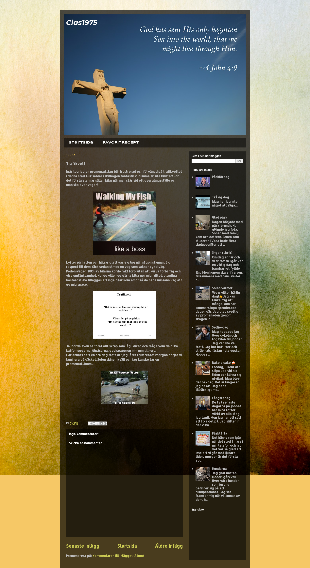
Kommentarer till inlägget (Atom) (118, 556)
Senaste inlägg (82, 546)
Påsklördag (221, 177)
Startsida (81, 142)
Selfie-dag (220, 327)
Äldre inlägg (169, 546)
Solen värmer (222, 288)
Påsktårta (219, 433)
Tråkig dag (220, 197)
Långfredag (221, 398)
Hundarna (219, 469)
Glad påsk (219, 217)
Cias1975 (81, 22)
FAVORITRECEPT (121, 142)
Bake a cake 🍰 (223, 363)
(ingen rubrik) (222, 253)
